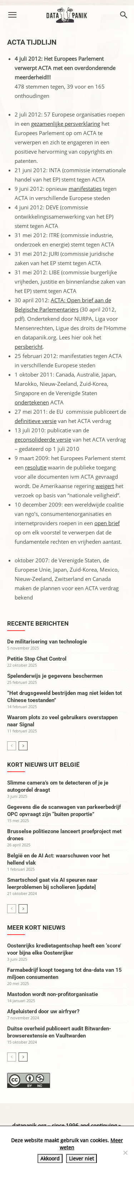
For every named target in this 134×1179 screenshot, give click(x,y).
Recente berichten (38, 623)
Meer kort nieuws (36, 927)
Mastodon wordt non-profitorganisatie (52, 994)
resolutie (35, 467)
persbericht (29, 346)
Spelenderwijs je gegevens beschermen (55, 676)
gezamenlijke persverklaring (65, 123)
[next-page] (23, 745)
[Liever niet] (125, 1152)
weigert (105, 485)
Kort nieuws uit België (43, 764)
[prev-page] (11, 745)
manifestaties (85, 188)
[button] (12, 15)
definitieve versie (35, 420)
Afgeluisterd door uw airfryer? (43, 1011)
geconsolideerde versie (43, 439)
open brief (107, 523)
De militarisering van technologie (47, 641)
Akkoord (50, 1158)
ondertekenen (32, 402)
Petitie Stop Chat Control (36, 659)
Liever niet (81, 1158)
